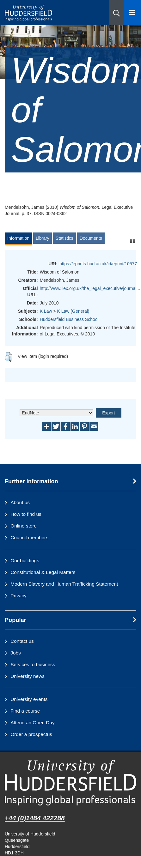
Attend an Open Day (32, 722)
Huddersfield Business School (69, 319)
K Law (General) (73, 311)
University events (28, 699)
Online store (23, 525)
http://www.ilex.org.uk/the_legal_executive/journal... (90, 288)
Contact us (22, 641)
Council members (29, 537)
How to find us (25, 514)
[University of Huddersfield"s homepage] (70, 782)
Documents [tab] (91, 238)
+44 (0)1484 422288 (35, 818)
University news (27, 676)
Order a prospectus (31, 734)
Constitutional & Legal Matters (42, 572)
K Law (46, 311)
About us (20, 502)
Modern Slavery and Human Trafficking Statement (64, 584)
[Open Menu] (132, 12)
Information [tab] (18, 238)
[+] (132, 241)
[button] (116, 12)
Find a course (25, 711)
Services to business (32, 664)
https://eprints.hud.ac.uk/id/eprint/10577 (98, 263)
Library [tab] (42, 238)
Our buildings (24, 560)
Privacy (18, 595)
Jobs (15, 652)
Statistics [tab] (64, 238)
